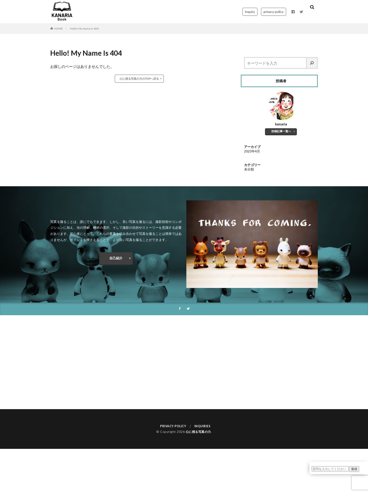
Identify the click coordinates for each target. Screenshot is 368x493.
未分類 (249, 169)
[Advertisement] (184, 362)
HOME (58, 28)
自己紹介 (116, 258)
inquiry (250, 12)
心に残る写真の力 (198, 432)
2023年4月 (252, 151)
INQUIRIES (204, 426)
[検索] (312, 63)
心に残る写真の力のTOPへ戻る (139, 78)
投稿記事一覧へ (281, 131)
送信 (354, 469)
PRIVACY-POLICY (172, 426)
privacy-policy (274, 12)
